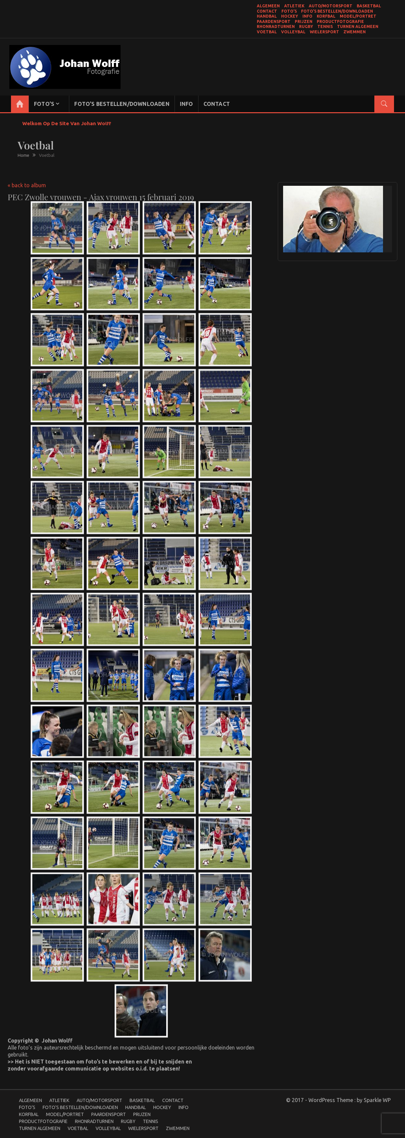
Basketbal (369, 6)
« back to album (27, 180)
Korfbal (326, 16)
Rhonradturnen (276, 26)
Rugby (306, 26)
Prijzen (303, 21)
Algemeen (268, 6)
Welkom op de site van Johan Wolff (66, 123)
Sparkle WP (377, 1100)
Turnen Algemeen (357, 26)
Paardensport (273, 21)
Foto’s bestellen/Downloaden (337, 11)
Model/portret (358, 16)
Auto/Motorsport (330, 6)
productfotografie (340, 21)
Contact (267, 11)
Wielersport (324, 32)
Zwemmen (354, 32)
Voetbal (267, 32)
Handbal (267, 16)
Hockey (289, 16)
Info (307, 16)
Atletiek (294, 6)
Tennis (325, 26)
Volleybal (293, 32)
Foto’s (289, 11)
